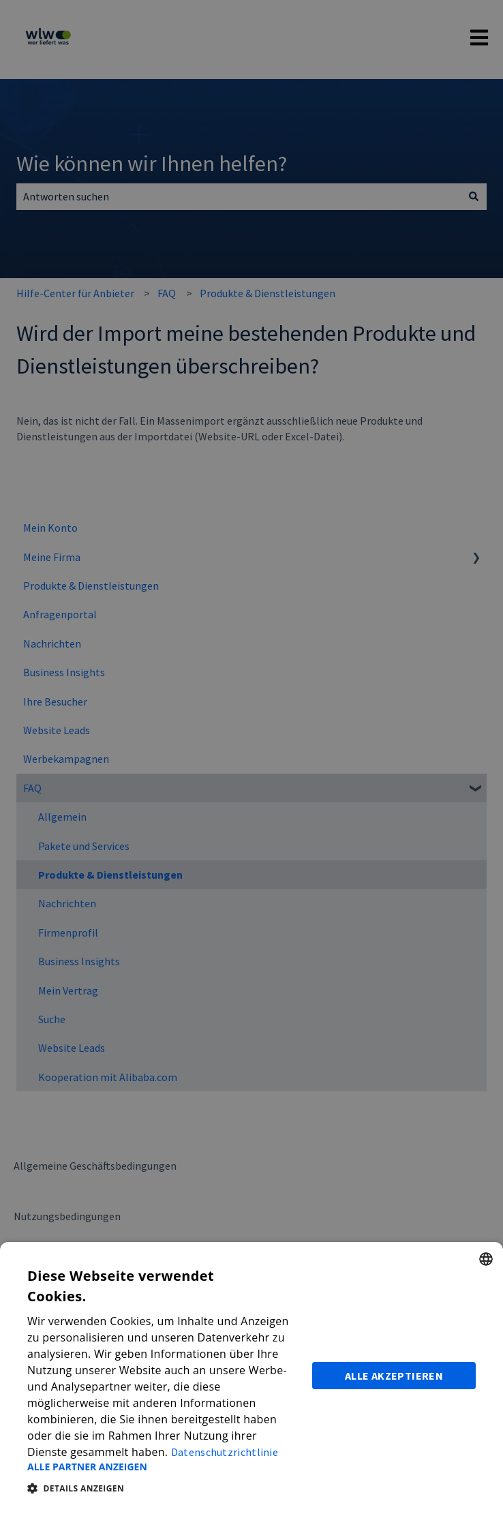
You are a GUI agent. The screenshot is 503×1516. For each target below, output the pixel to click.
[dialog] (251, 1379)
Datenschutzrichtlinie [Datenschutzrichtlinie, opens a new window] (224, 1452)
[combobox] (486, 1259)
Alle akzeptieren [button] (394, 1375)
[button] (161, 1467)
